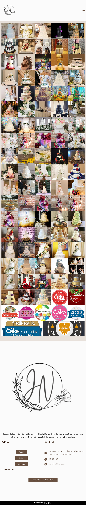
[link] (43, 349)
